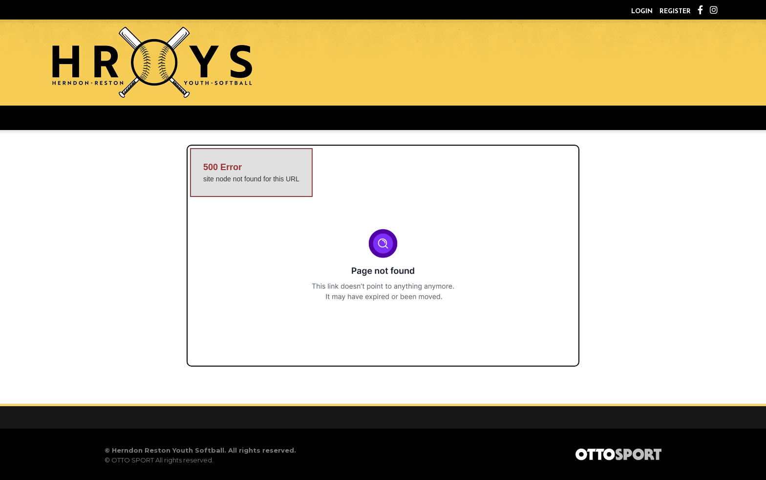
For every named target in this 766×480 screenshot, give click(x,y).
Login (642, 11)
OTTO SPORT (132, 460)
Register (675, 11)
